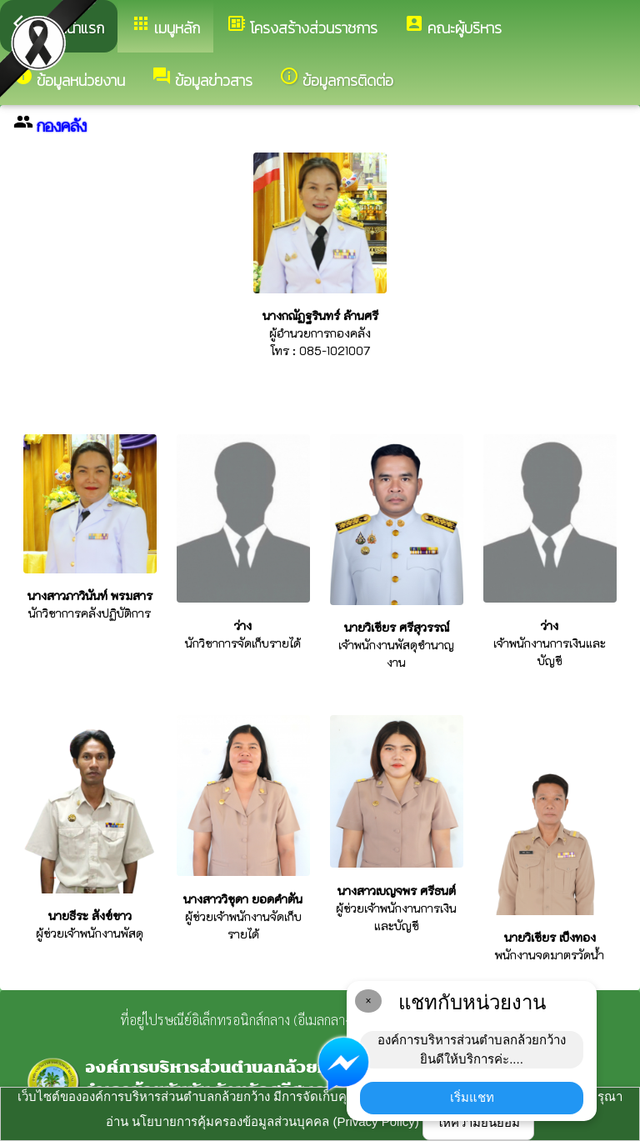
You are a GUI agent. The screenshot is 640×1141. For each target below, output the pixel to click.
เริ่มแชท (472, 1097)
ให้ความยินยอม (478, 1122)
